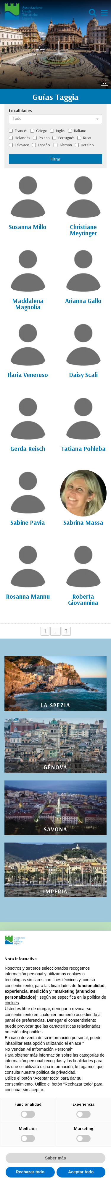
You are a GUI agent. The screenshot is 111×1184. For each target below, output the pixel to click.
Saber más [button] (55, 1158)
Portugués (63, 138)
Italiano (77, 131)
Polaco (41, 138)
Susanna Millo (27, 227)
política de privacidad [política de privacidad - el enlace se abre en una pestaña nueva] (55, 1072)
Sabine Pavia (27, 522)
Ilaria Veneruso (28, 374)
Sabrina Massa (83, 522)
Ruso (84, 138)
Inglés (57, 131)
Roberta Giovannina (83, 599)
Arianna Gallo (83, 300)
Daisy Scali (83, 374)
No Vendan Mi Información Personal (38, 1049)
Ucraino (84, 145)
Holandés (19, 138)
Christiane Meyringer (83, 230)
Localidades (20, 110)
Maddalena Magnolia (28, 304)
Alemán (63, 145)
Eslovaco (19, 145)
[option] (55, 44)
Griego (38, 131)
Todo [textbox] (17, 118)
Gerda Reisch (27, 448)
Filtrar (55, 159)
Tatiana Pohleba (83, 448)
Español (41, 145)
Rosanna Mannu (28, 596)
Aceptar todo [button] (81, 1172)
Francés (18, 131)
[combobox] (55, 119)
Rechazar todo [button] (30, 1172)
